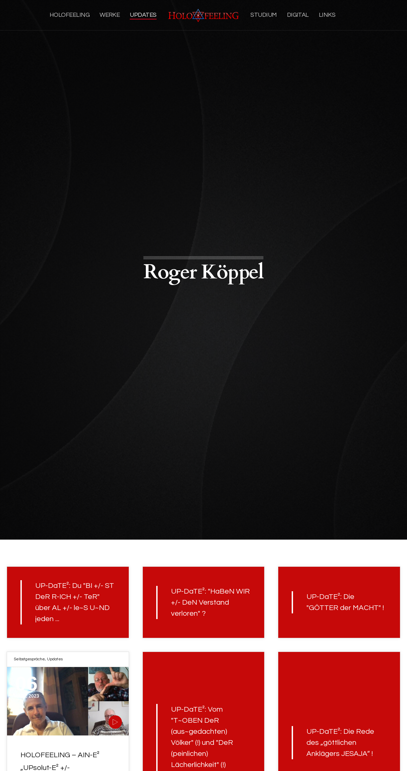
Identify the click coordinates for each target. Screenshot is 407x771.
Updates (55, 659)
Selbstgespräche (29, 659)
